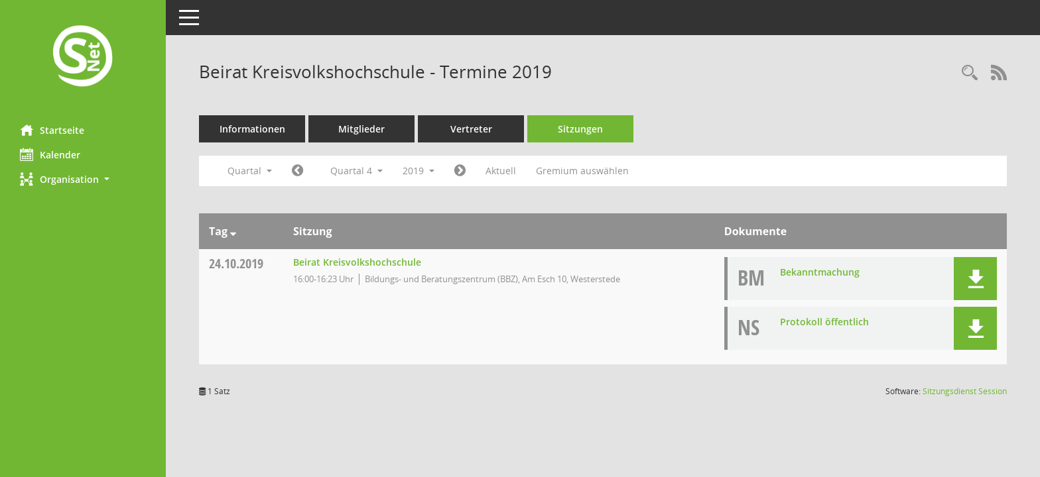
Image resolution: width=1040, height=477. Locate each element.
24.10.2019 (236, 263)
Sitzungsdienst (965, 391)
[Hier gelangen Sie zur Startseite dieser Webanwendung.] (83, 57)
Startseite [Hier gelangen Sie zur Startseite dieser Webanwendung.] (52, 129)
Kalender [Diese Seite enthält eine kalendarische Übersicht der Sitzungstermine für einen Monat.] (50, 154)
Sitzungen (580, 129)
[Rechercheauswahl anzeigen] (969, 73)
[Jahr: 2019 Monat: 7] (297, 171)
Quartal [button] (250, 170)
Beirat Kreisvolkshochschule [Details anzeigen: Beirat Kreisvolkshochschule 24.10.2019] (357, 262)
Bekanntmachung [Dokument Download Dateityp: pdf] (820, 272)
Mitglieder (361, 129)
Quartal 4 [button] (356, 170)
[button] (83, 179)
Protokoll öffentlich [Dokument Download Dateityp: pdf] (824, 321)
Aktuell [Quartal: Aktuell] (501, 170)
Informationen (252, 129)
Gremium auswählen (582, 170)
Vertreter (471, 129)
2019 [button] (418, 170)
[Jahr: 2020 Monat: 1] (460, 171)
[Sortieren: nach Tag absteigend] (233, 231)
